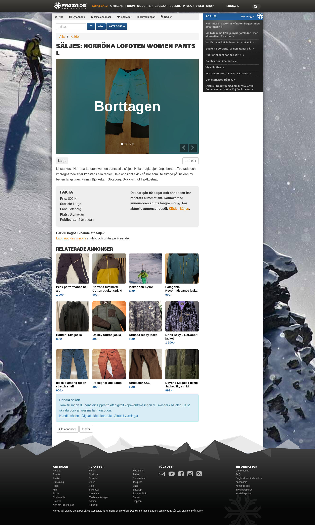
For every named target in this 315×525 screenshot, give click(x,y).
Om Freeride (242, 470)
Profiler (56, 478)
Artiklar (116, 5)
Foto (91, 485)
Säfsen (92, 501)
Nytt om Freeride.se (63, 505)
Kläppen (137, 501)
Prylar (188, 5)
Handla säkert (69, 416)
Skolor (56, 493)
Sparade (123, 17)
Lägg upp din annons (71, 238)
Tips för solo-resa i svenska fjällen (227, 73)
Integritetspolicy (244, 489)
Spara (190, 160)
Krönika (57, 501)
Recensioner (139, 478)
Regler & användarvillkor (249, 478)
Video (200, 5)
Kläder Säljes (179, 208)
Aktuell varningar (126, 416)
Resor (56, 485)
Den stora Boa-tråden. (219, 79)
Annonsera (241, 482)
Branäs (136, 497)
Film (55, 489)
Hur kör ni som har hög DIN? (223, 54)
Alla (59, 17)
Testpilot (137, 482)
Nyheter (57, 470)
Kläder (75, 36)
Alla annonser (67, 429)
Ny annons (77, 17)
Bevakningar (145, 17)
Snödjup (161, 5)
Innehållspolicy (244, 493)
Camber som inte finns (220, 61)
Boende (175, 5)
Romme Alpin (140, 493)
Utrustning (58, 482)
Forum (130, 5)
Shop (210, 5)
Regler (166, 17)
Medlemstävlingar (98, 497)
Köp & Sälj (100, 5)
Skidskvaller (59, 497)
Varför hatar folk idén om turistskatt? (228, 42)
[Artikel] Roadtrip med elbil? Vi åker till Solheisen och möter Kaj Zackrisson (230, 87)
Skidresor (94, 489)
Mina (101, 17)
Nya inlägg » (247, 16)
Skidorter (145, 5)
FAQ (238, 474)
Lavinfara (94, 493)
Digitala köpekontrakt (97, 416)
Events (56, 474)
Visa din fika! (214, 67)
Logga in (232, 5)
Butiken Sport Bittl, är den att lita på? (229, 48)
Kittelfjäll (93, 505)
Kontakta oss (243, 485)
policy (199, 510)
